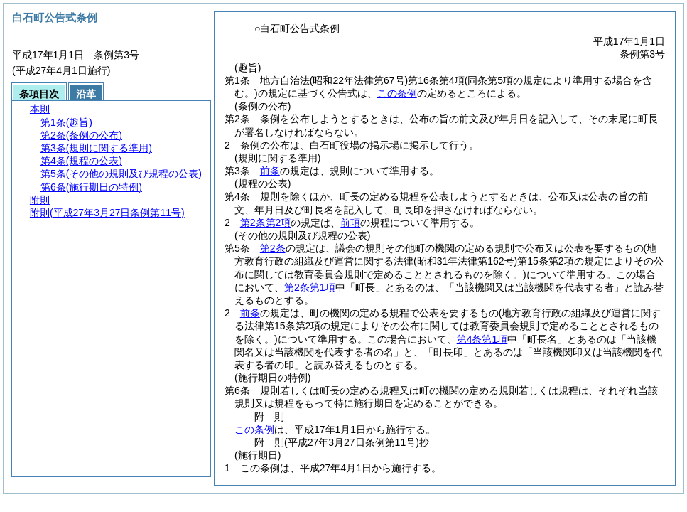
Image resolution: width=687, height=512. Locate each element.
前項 (350, 222)
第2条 (273, 248)
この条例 (397, 93)
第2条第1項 (309, 287)
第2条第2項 (265, 222)
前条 (270, 170)
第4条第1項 (482, 339)
